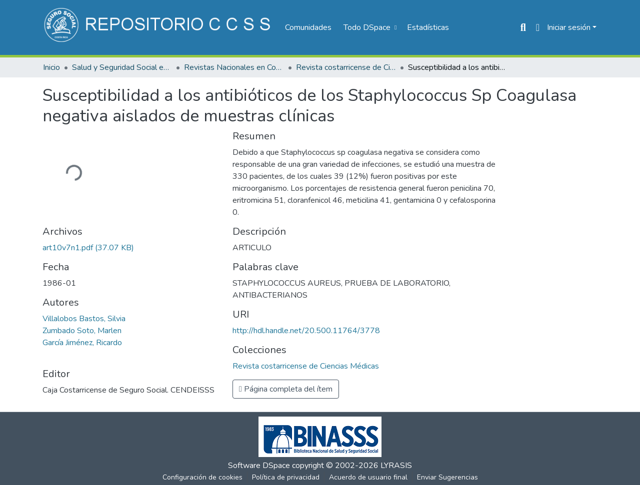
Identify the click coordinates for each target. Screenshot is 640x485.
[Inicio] (158, 27)
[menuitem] (369, 27)
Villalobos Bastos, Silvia (84, 318)
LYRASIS (396, 465)
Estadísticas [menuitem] (428, 27)
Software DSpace (259, 465)
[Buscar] (523, 27)
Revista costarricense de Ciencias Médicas (346, 67)
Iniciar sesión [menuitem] (568, 27)
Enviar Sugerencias (447, 477)
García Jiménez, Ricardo (82, 342)
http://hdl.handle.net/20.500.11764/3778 (306, 330)
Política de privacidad (286, 477)
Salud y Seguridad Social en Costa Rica (122, 67)
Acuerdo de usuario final (368, 477)
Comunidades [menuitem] (308, 27)
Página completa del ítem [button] (285, 389)
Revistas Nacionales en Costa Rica (234, 67)
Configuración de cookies (202, 477)
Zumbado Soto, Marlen (82, 330)
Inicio (51, 67)
